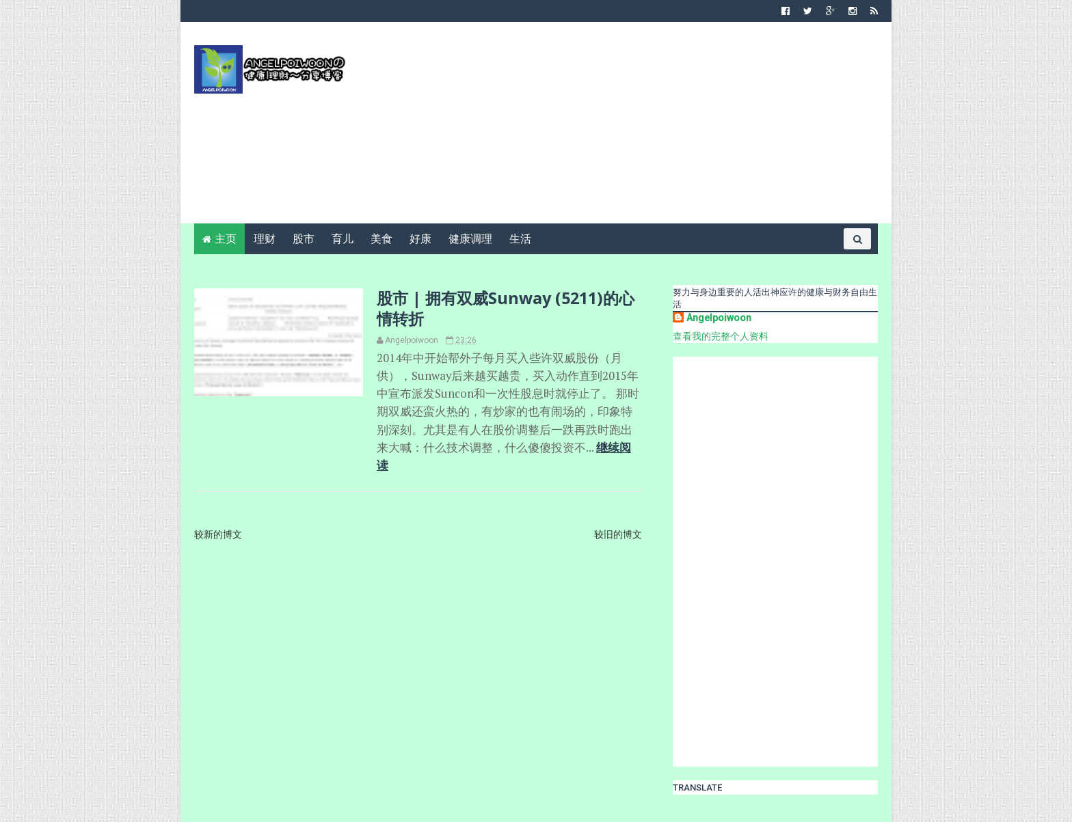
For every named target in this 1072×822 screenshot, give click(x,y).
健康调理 (470, 238)
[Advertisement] (628, 127)
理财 (265, 238)
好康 (420, 238)
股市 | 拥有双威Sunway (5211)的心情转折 (505, 308)
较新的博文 (218, 534)
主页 (226, 238)
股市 (303, 238)
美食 (381, 238)
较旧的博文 (618, 534)
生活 (520, 238)
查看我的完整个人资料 (720, 336)
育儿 (342, 238)
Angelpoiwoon (718, 317)
